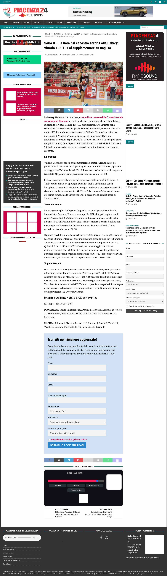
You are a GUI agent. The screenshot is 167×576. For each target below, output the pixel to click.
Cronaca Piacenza (21, 23)
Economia (85, 23)
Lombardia (76, 485)
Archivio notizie (8, 549)
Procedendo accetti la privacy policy (69, 439)
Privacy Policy (137, 574)
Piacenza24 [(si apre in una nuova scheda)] (31, 75)
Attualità (71, 23)
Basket (81, 55)
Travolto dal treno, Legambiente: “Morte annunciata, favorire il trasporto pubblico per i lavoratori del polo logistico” (143, 230)
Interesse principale (57, 428)
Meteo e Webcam (116, 23)
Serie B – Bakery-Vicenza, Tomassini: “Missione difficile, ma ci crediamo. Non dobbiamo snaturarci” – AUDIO (21, 190)
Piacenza (58, 485)
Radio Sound (7, 2)
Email (50, 384)
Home (5, 23)
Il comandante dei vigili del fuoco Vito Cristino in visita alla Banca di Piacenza (27, 94)
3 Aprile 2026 (132, 134)
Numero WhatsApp (57, 395)
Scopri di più (132, 552)
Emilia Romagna (94, 485)
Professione (53, 406)
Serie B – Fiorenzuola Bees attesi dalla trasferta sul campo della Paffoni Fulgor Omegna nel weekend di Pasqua (21, 183)
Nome (50, 363)
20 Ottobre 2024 (52, 55)
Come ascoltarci (8, 553)
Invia (28, 61)
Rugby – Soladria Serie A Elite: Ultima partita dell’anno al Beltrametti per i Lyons (20, 168)
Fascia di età (53, 417)
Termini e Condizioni (148, 574)
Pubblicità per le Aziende (11, 560)
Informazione (7, 557)
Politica (98, 23)
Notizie (57, 34)
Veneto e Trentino (76, 490)
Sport (36, 23)
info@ (136, 550)
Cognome (52, 373)
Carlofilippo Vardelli (68, 55)
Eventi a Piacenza (54, 23)
